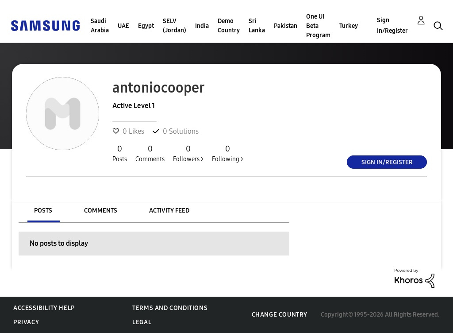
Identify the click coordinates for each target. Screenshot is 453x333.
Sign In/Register (392, 25)
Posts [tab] (43, 210)
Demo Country (229, 25)
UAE (123, 26)
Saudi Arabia (100, 25)
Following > (227, 153)
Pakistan (285, 26)
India (202, 26)
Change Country (279, 314)
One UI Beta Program (318, 26)
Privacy (26, 322)
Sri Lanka (257, 25)
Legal (141, 322)
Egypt (146, 26)
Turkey (348, 26)
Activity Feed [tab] (169, 210)
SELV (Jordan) (174, 25)
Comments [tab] (100, 210)
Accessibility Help (44, 308)
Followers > (188, 153)
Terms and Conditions (169, 308)
